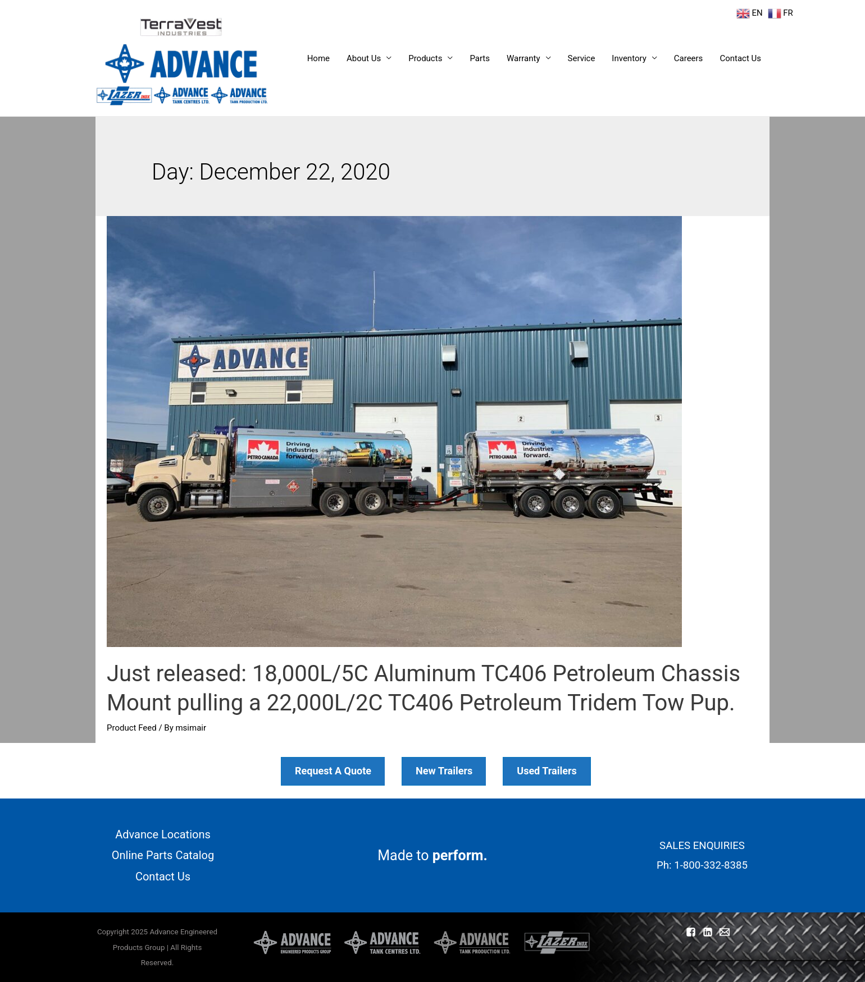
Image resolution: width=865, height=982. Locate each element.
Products (425, 58)
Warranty (523, 58)
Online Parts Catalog (163, 855)
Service (581, 58)
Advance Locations (163, 834)
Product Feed (132, 728)
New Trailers (444, 771)
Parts (480, 58)
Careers (688, 58)
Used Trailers (547, 771)
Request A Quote (333, 771)
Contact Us (740, 58)
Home (318, 58)
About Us (364, 58)
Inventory (629, 58)
